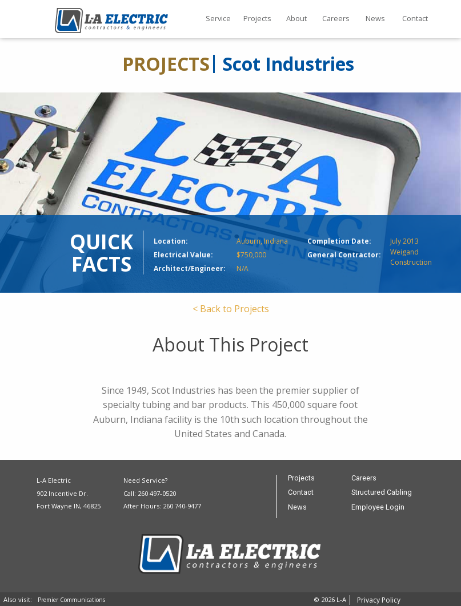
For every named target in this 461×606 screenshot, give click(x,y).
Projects (257, 18)
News (375, 18)
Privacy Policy (378, 600)
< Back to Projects (231, 308)
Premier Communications (71, 600)
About (296, 18)
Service (218, 18)
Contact (415, 18)
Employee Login (377, 507)
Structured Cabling (381, 492)
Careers (336, 18)
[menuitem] (218, 19)
